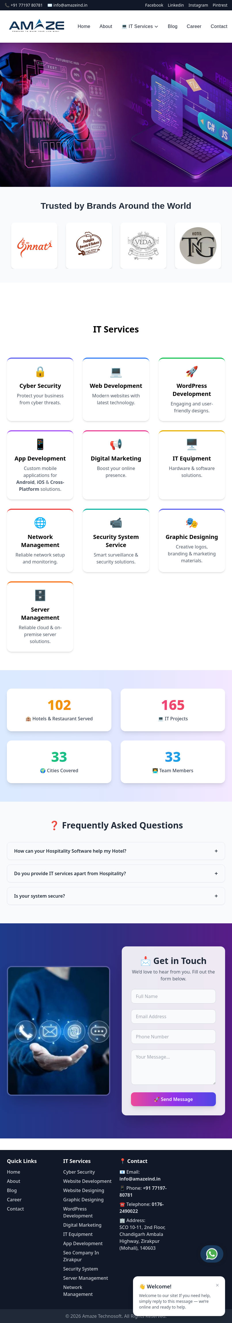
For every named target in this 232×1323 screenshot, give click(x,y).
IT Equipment (192, 458)
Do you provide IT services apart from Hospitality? (116, 873)
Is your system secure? (116, 896)
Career (194, 26)
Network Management (40, 541)
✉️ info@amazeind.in (67, 5)
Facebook (154, 5)
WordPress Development (191, 390)
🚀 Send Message (173, 1099)
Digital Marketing (116, 458)
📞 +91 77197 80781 (24, 5)
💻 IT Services (140, 26)
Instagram (198, 5)
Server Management (40, 613)
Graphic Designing (192, 537)
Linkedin (176, 5)
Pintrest (220, 5)
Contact (219, 26)
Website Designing (83, 1190)
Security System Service (116, 541)
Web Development (116, 386)
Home (84, 26)
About (106, 26)
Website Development (87, 1181)
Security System (80, 1269)
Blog (173, 26)
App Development (40, 458)
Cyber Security (40, 386)
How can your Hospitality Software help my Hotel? (116, 851)
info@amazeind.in (140, 1179)
